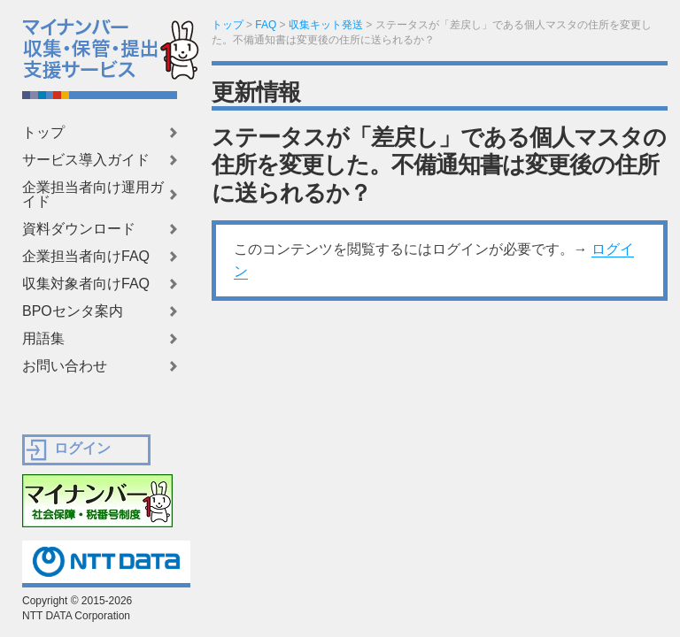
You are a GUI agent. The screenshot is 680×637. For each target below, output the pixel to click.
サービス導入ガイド (86, 160)
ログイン (82, 448)
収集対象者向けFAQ (86, 284)
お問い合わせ (64, 366)
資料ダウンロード (78, 229)
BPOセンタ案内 (72, 311)
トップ (43, 133)
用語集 (43, 339)
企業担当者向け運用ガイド (93, 194)
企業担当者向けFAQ (86, 256)
